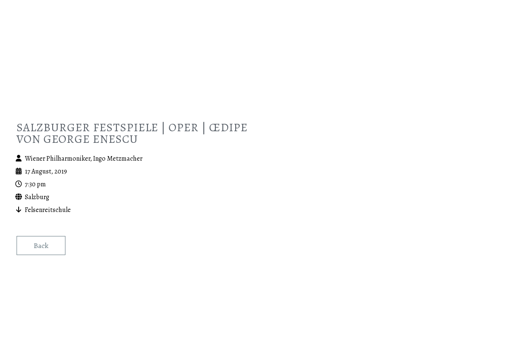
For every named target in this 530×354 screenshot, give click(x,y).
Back (41, 245)
